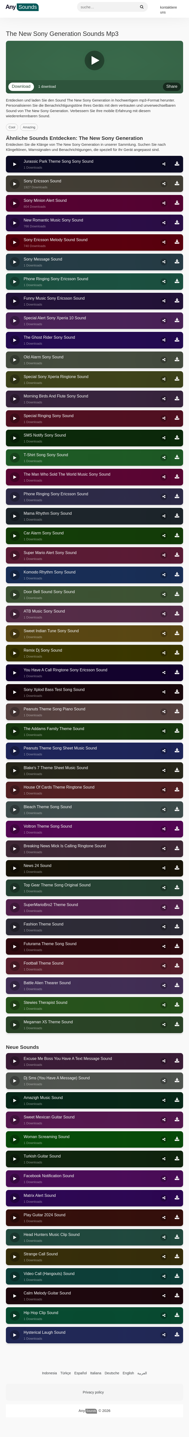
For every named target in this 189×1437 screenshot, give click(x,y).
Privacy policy (93, 1392)
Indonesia (49, 1373)
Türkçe (65, 1373)
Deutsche (112, 1373)
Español (80, 1373)
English (128, 1373)
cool (12, 127)
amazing (29, 127)
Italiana (95, 1373)
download (21, 86)
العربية (142, 1373)
